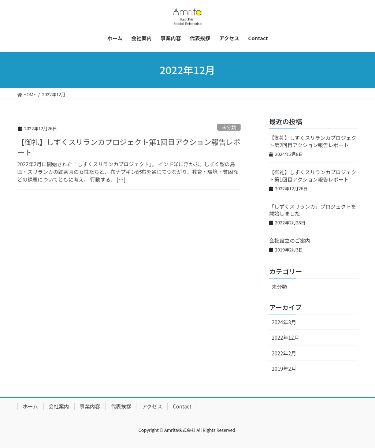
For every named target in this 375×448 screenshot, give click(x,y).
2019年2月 (284, 368)
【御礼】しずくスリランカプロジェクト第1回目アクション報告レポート (129, 147)
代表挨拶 (121, 406)
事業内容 (90, 406)
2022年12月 (285, 337)
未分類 (229, 127)
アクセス (152, 406)
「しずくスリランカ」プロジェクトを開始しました (312, 210)
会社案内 (59, 406)
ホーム (30, 406)
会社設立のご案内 (289, 240)
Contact (182, 406)
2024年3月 (284, 322)
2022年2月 (284, 353)
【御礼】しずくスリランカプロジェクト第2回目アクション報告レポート (312, 141)
